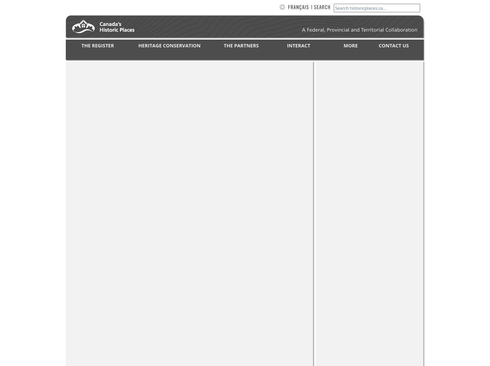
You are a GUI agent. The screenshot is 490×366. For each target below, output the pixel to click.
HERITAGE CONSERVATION (169, 45)
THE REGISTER (97, 45)
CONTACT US (394, 45)
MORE (350, 45)
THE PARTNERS (241, 45)
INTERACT (298, 45)
